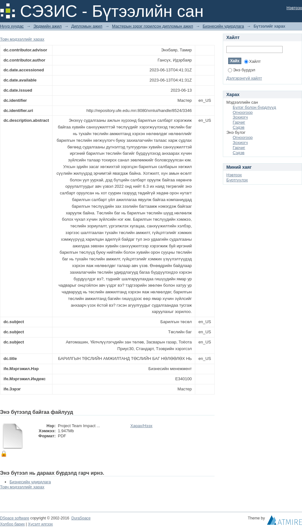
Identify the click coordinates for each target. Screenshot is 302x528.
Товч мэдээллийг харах (22, 39)
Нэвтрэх (294, 7)
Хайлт (252, 61)
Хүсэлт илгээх (40, 524)
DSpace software (14, 518)
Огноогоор (243, 112)
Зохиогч (240, 117)
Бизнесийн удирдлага (223, 26)
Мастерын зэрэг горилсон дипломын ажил (152, 26)
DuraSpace (80, 518)
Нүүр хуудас (12, 26)
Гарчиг (239, 122)
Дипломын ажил (86, 26)
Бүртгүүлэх (237, 180)
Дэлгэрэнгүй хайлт (244, 78)
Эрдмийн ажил (47, 26)
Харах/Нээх (141, 425)
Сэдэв (238, 127)
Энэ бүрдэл (241, 70)
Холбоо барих (12, 524)
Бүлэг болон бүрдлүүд (254, 107)
